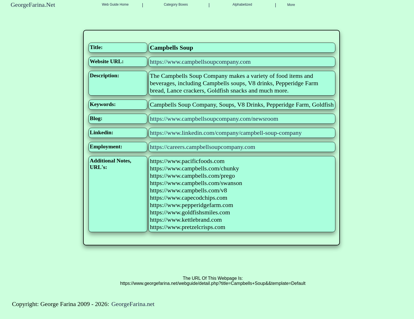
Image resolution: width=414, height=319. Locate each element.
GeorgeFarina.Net (33, 4)
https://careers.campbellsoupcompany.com (202, 146)
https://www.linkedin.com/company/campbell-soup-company (226, 132)
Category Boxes (176, 4)
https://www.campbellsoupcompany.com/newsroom (214, 118)
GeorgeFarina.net (132, 303)
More (291, 5)
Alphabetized (242, 4)
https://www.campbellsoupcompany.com (200, 61)
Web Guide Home (115, 4)
